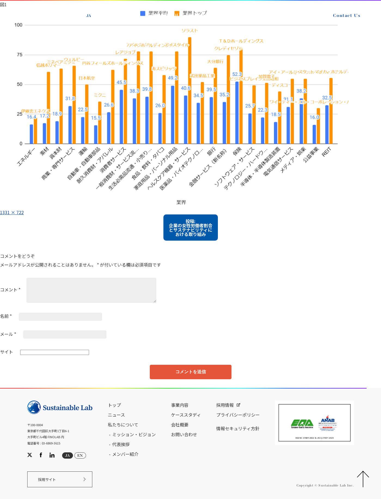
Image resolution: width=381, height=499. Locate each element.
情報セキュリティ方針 (238, 428)
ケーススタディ (186, 414)
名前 (6, 316)
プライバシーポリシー (238, 414)
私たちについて (123, 424)
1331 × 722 (12, 212)
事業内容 (179, 405)
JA (88, 16)
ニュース (116, 414)
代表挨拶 (121, 444)
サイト (6, 351)
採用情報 (225, 405)
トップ (114, 405)
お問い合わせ (184, 434)
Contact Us (346, 15)
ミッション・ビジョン (134, 434)
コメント (10, 289)
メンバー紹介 (125, 454)
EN (101, 16)
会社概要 (179, 424)
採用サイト (47, 479)
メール (8, 334)
